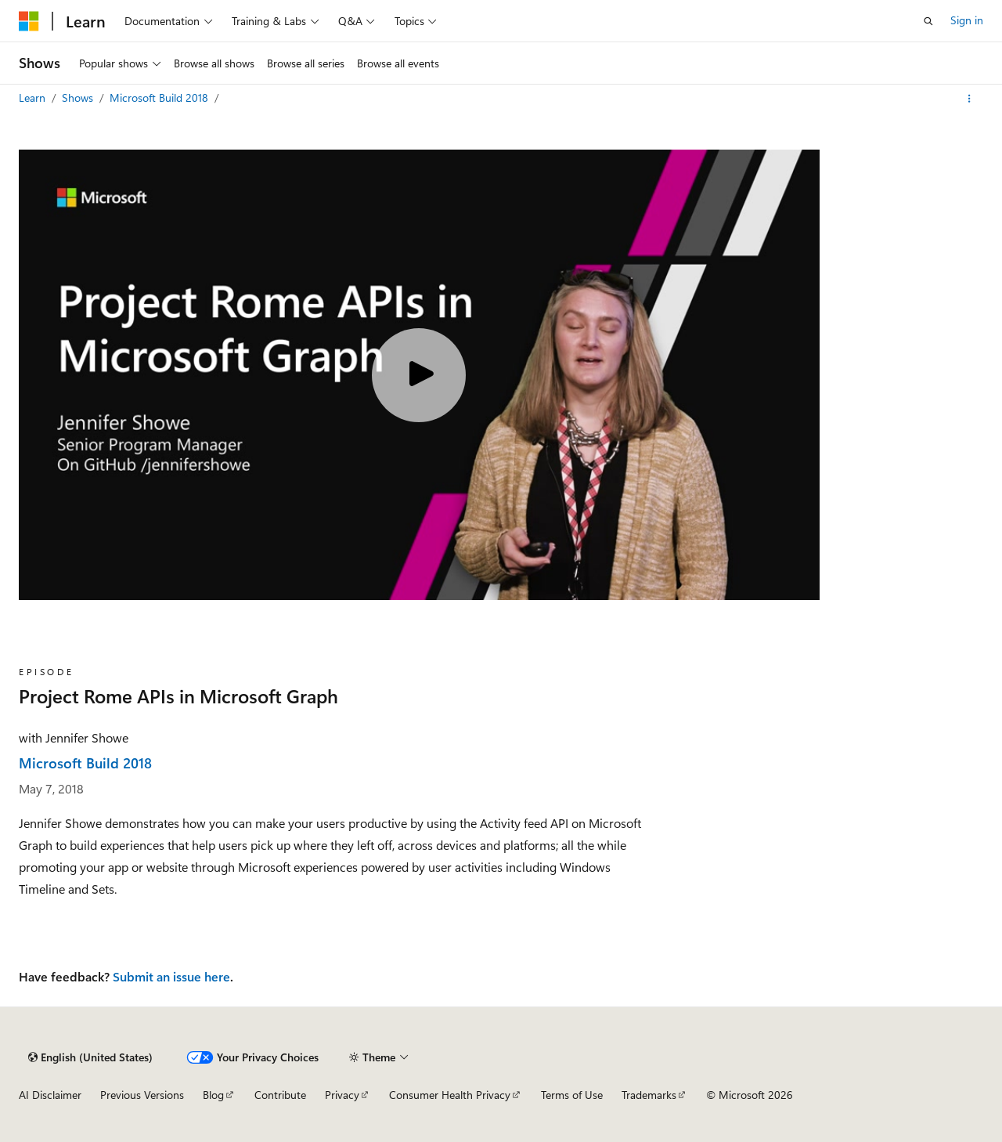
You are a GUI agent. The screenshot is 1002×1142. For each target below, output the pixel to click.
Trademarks (649, 1094)
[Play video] (419, 375)
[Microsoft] (29, 21)
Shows (79, 97)
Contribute (280, 1094)
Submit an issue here (171, 976)
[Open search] (928, 21)
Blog (213, 1094)
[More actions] (969, 98)
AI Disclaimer (50, 1094)
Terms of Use (572, 1094)
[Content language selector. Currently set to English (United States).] (90, 1057)
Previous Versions (142, 1094)
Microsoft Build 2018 (160, 97)
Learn (34, 97)
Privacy (342, 1094)
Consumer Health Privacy (449, 1094)
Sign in (966, 20)
